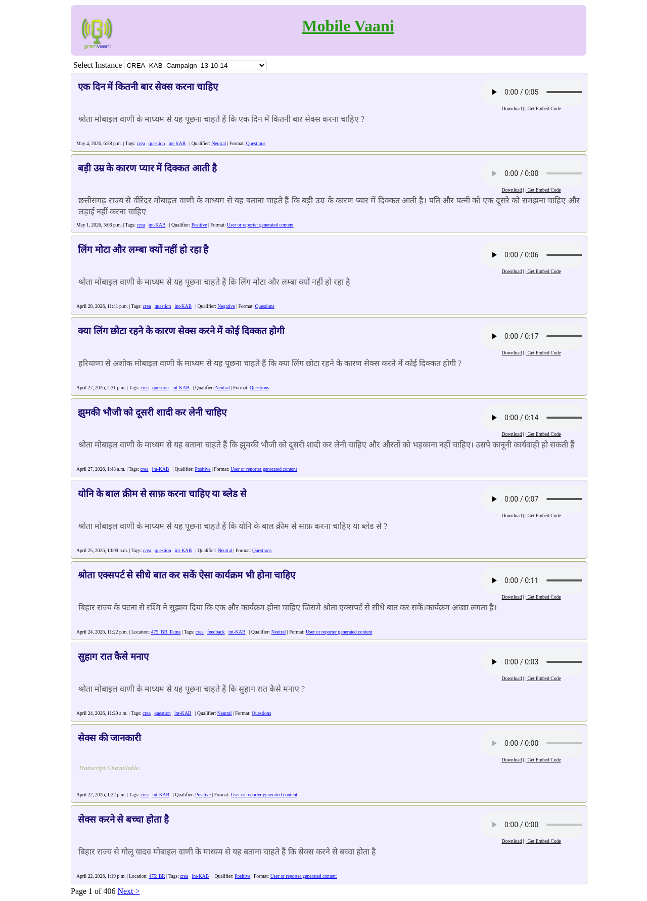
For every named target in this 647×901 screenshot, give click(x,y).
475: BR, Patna (165, 632)
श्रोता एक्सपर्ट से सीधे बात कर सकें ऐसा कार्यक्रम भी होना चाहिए (186, 575)
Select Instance (97, 65)
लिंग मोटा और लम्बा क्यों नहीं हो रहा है (143, 249)
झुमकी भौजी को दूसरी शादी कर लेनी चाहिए (152, 412)
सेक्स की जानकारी (109, 738)
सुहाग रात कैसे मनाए (113, 656)
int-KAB (177, 143)
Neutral (218, 143)
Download (511, 108)
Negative (226, 306)
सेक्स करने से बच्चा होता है (123, 819)
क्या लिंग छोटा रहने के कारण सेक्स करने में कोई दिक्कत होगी (181, 331)
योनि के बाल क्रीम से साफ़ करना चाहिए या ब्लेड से (162, 493)
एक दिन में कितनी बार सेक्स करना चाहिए (148, 86)
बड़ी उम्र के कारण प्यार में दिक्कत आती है (147, 168)
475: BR (157, 876)
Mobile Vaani (348, 26)
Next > (128, 891)
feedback (216, 632)
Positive (199, 225)
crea (141, 143)
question (157, 143)
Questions (255, 143)
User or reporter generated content (260, 225)
